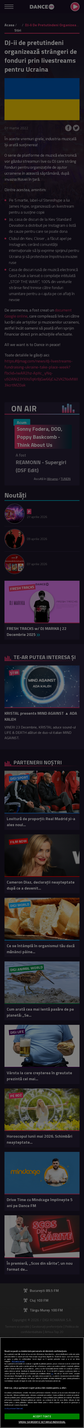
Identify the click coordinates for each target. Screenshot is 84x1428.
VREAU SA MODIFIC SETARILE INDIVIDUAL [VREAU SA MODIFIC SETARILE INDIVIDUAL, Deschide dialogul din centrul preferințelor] (42, 1422)
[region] (42, 1382)
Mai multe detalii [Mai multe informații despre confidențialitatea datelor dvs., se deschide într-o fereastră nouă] (18, 1361)
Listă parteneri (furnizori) (13, 1408)
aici (52, 1373)
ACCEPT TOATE (42, 1416)
